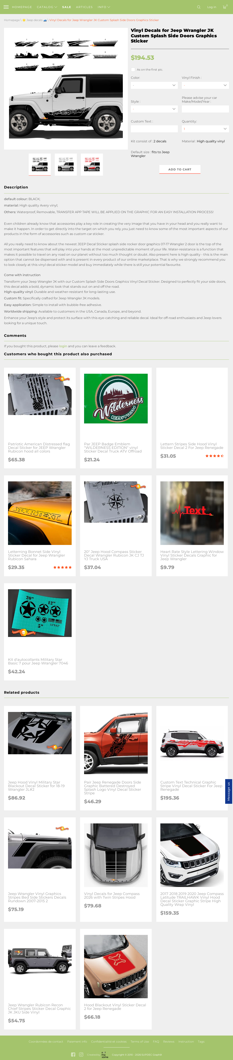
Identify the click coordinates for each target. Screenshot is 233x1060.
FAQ (156, 1041)
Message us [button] (228, 791)
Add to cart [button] (179, 169)
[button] (40, 165)
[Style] (154, 108)
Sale (66, 7)
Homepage (22, 7)
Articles (84, 7)
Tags (201, 1041)
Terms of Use (140, 1041)
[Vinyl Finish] (205, 85)
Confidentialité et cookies (109, 1041)
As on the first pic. (147, 69)
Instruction (186, 1041)
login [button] (63, 346)
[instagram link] (81, 1054)
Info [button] (104, 7)
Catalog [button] (47, 7)
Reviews (168, 1041)
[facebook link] (73, 1054)
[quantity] (205, 128)
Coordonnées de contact (46, 1041)
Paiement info (77, 1041)
